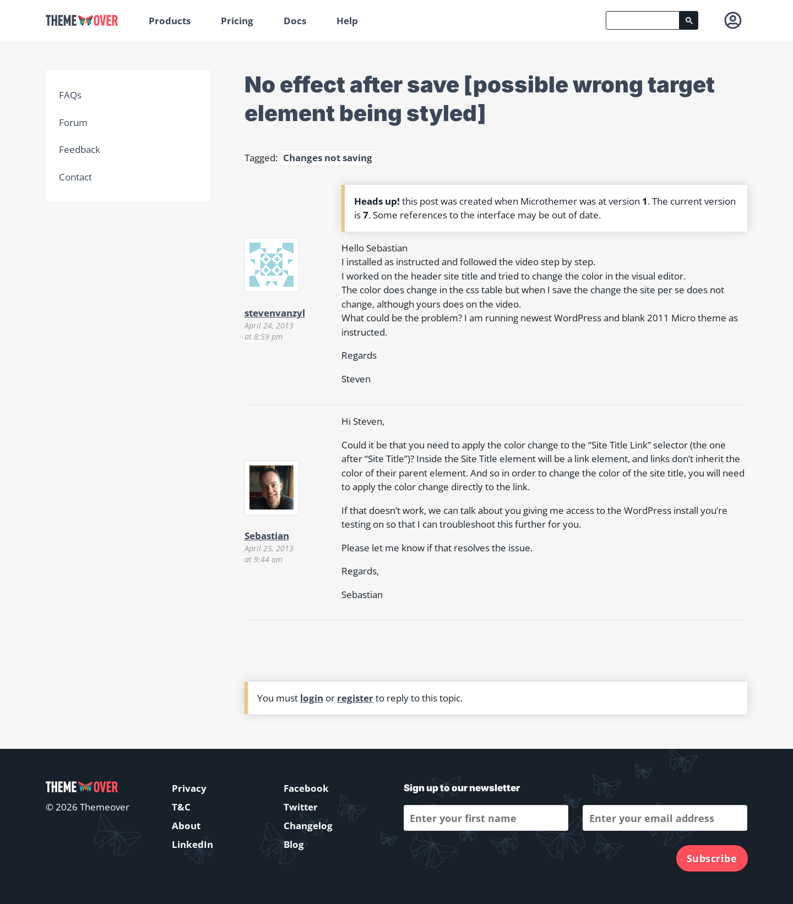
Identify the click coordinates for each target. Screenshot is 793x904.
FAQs (70, 95)
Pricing (237, 20)
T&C (181, 807)
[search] (643, 20)
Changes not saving (327, 157)
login (311, 698)
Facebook (306, 788)
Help (347, 20)
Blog (294, 844)
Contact (75, 177)
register (355, 698)
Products (170, 20)
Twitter (301, 807)
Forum (73, 122)
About (186, 825)
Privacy (189, 788)
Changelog (308, 825)
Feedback (79, 149)
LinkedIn (192, 844)
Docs (295, 20)
